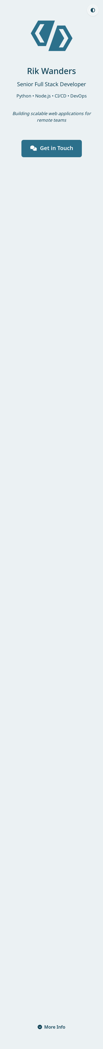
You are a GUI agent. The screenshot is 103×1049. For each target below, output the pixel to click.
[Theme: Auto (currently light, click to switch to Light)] (93, 10)
